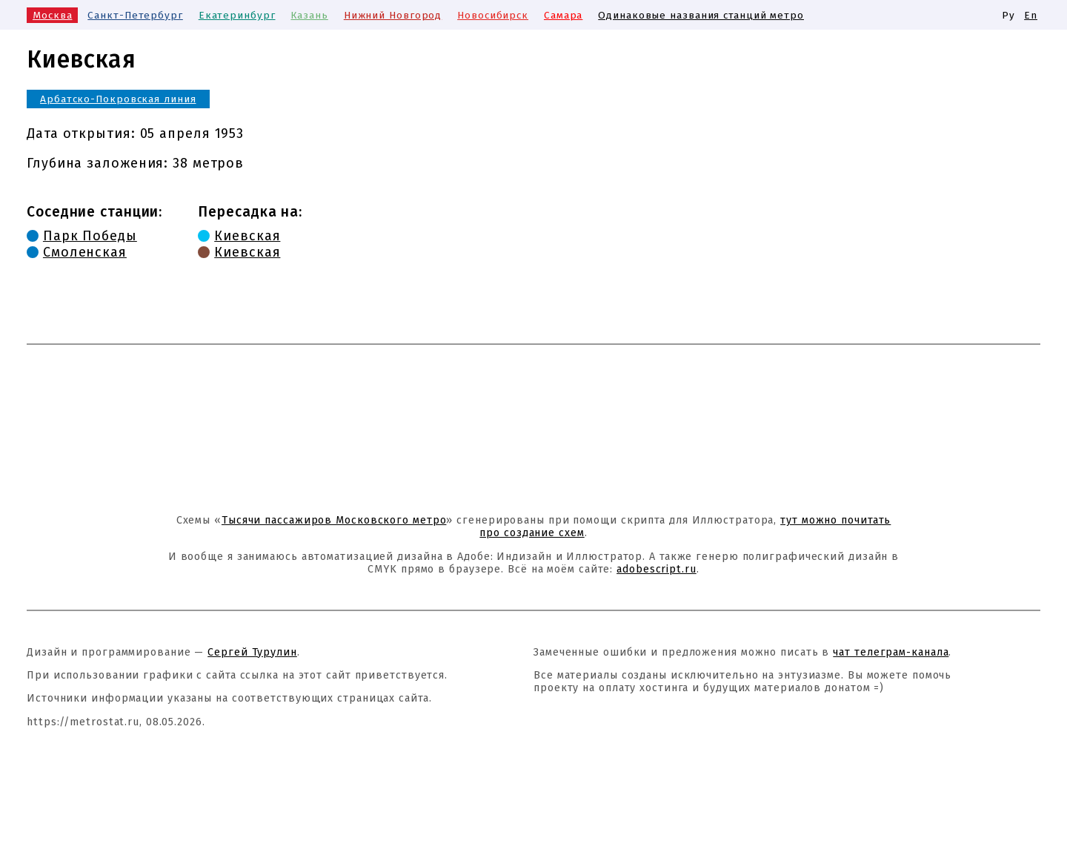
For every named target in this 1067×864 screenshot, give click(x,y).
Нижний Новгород (393, 15)
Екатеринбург (237, 15)
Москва (52, 15)
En (1030, 15)
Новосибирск (492, 15)
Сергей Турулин (252, 652)
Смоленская (85, 252)
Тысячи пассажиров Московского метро (334, 520)
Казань (309, 15)
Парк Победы (90, 236)
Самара (563, 15)
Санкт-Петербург (135, 15)
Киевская (247, 236)
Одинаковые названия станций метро (701, 15)
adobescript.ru (656, 569)
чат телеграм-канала (890, 652)
